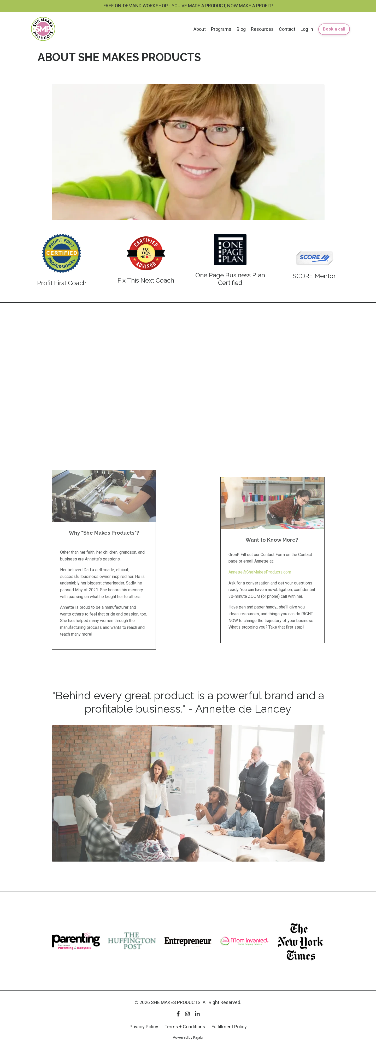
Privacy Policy (144, 1026)
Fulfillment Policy (229, 1026)
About (199, 29)
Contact (287, 29)
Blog (241, 29)
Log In (307, 29)
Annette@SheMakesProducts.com (259, 572)
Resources (262, 29)
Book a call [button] (334, 29)
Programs (221, 29)
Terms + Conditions (184, 1026)
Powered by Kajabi (188, 1037)
